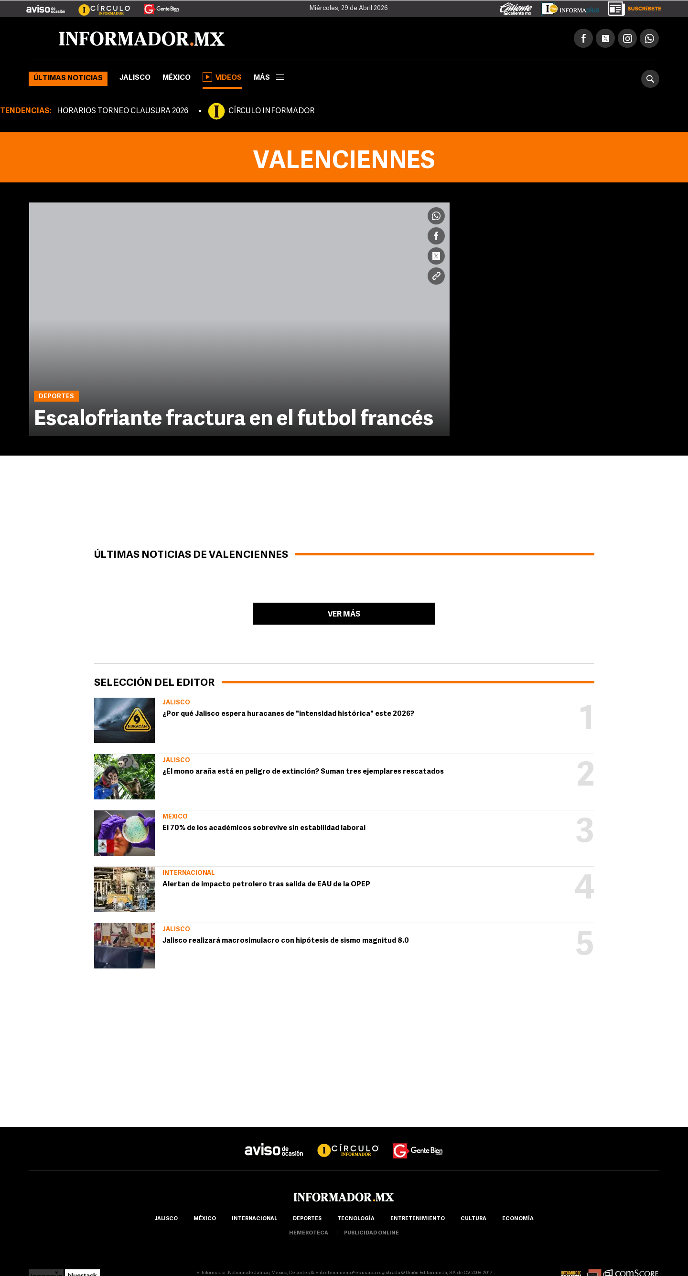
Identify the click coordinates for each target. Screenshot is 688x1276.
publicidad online (371, 1233)
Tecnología (356, 1219)
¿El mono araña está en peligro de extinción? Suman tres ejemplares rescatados (303, 772)
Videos (222, 77)
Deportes (307, 1219)
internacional (254, 1219)
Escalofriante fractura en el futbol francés (233, 419)
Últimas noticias (68, 78)
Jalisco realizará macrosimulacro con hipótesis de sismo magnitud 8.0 (285, 941)
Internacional (188, 873)
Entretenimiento (417, 1219)
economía (518, 1219)
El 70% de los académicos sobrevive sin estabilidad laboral (264, 828)
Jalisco (134, 78)
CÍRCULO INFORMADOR (271, 111)
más (269, 78)
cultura (473, 1219)
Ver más (344, 614)
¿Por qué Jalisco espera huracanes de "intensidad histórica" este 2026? (288, 714)
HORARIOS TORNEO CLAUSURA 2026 (122, 111)
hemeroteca (308, 1233)
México (176, 78)
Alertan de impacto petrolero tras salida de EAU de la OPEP (266, 884)
